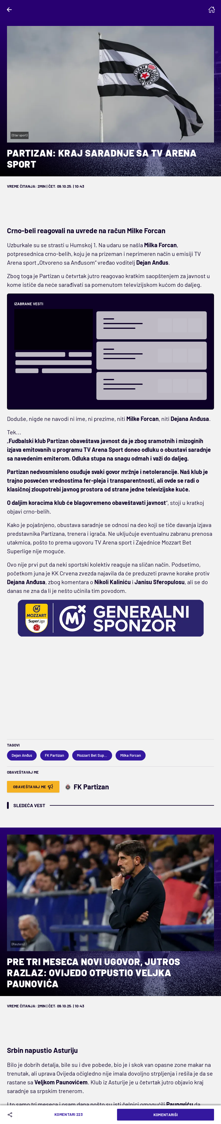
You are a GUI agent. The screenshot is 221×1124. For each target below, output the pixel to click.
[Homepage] (211, 9)
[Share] (11, 1115)
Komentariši (165, 1114)
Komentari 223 (68, 1114)
